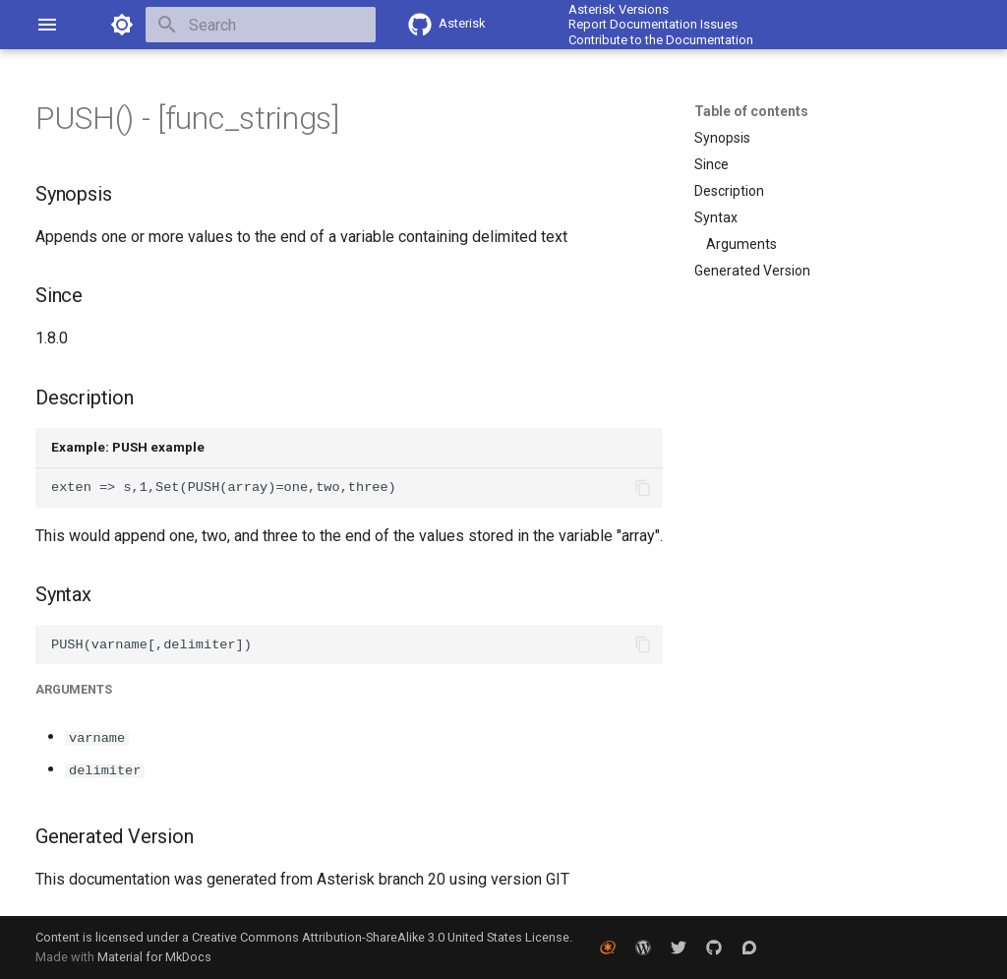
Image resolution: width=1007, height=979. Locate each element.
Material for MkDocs (154, 956)
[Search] (261, 24)
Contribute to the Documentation (660, 39)
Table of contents (751, 111)
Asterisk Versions (618, 9)
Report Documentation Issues (653, 24)
